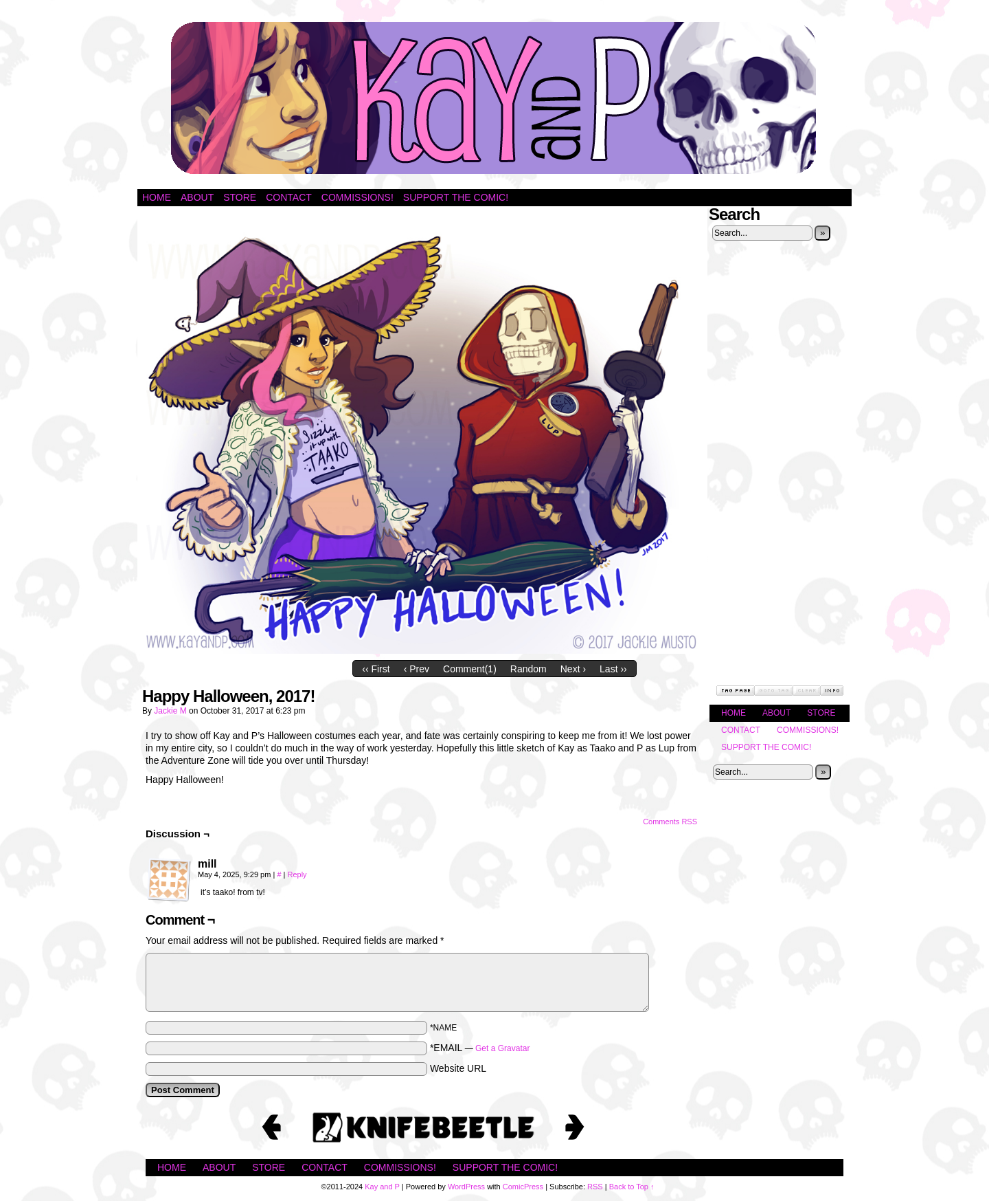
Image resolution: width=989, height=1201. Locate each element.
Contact (289, 197)
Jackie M (170, 711)
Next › (573, 668)
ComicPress (523, 1186)
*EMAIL (480, 1047)
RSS (595, 1186)
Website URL (458, 1068)
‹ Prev (416, 668)
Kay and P (494, 98)
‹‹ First (375, 668)
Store (239, 197)
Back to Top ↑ (632, 1186)
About (197, 197)
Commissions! (357, 197)
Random (528, 668)
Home (156, 197)
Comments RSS (670, 821)
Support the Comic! (455, 197)
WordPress (466, 1186)
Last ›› (613, 668)
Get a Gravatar (502, 1048)
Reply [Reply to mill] (296, 874)
